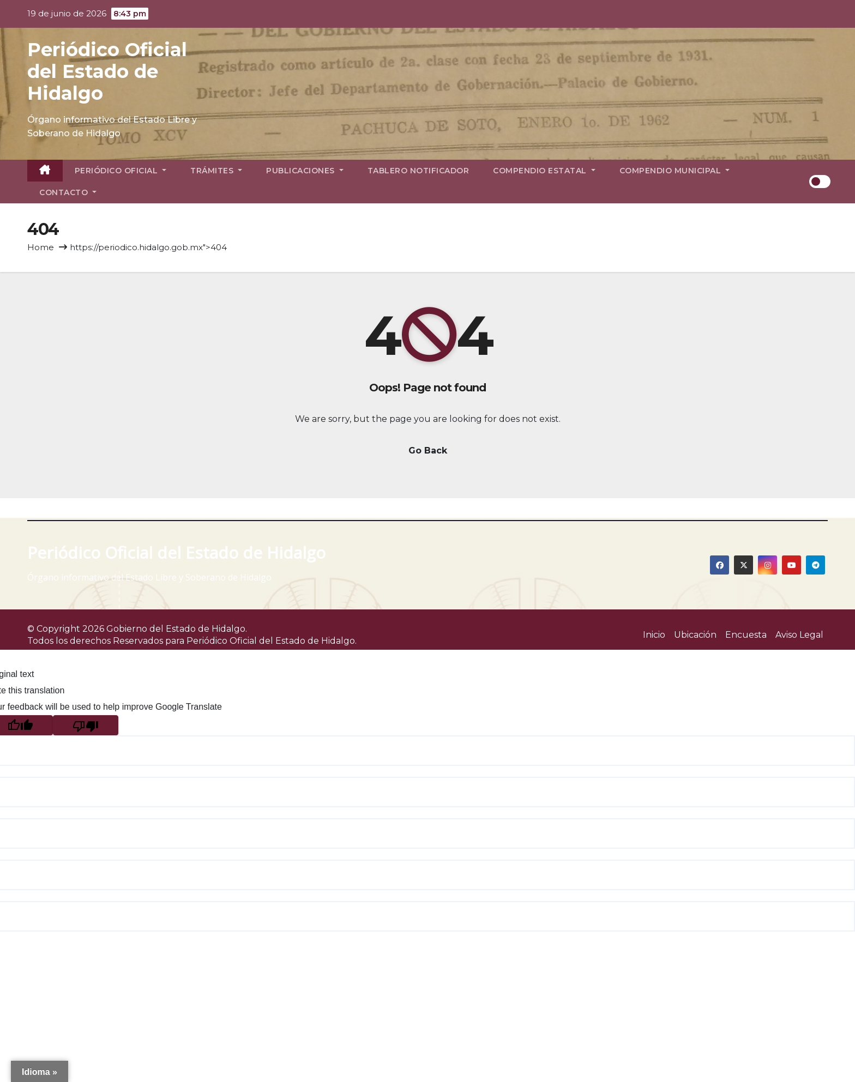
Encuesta (746, 635)
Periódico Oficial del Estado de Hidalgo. (271, 641)
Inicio (654, 635)
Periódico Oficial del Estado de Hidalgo (107, 71)
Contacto (68, 192)
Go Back (427, 450)
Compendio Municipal (674, 171)
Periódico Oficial (121, 171)
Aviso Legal (799, 635)
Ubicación (695, 635)
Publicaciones (305, 171)
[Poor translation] (85, 725)
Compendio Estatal (544, 171)
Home (40, 247)
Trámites (216, 171)
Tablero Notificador (418, 171)
